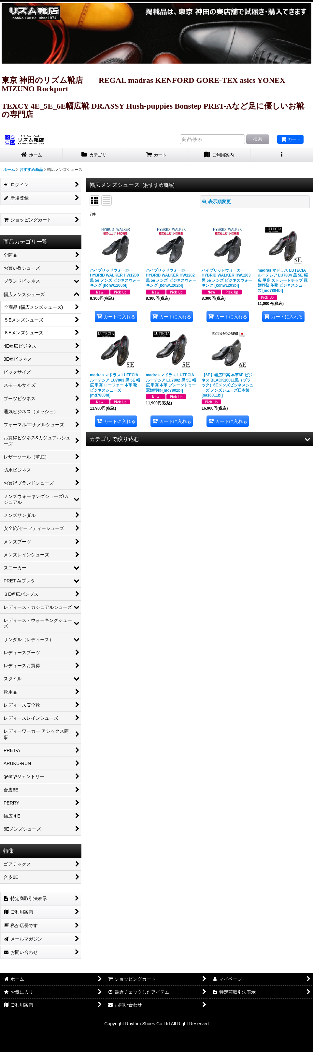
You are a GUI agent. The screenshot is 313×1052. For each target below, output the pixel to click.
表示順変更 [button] (216, 201)
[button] (281, 155)
